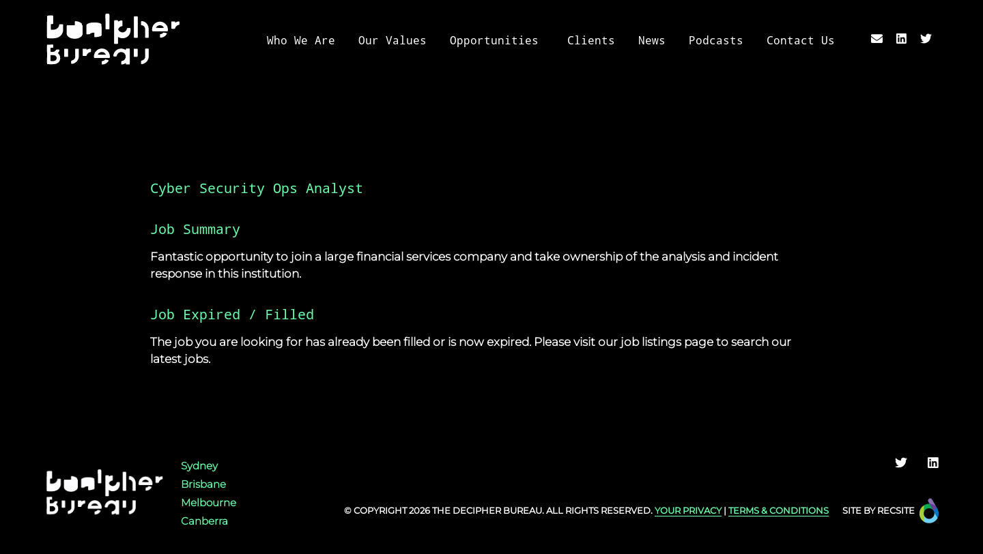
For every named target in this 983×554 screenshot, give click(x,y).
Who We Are (301, 40)
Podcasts (716, 40)
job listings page (667, 342)
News (652, 40)
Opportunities (494, 40)
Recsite (896, 510)
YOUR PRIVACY (688, 510)
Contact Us (801, 40)
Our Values (392, 40)
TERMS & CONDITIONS (778, 510)
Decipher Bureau (497, 510)
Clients (591, 40)
